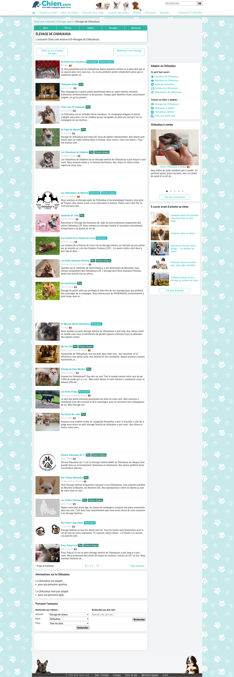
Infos (45, 28)
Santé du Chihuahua (162, 84)
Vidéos (90, 28)
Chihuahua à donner (162, 111)
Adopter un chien (48, 12)
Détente (137, 12)
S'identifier (196, 12)
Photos (68, 28)
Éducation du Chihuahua (164, 80)
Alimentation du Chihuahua (166, 92)
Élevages (113, 28)
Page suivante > (138, 565)
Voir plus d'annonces (175, 197)
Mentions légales (150, 675)
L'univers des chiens (118, 12)
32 (97, 565)
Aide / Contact (102, 675)
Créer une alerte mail (163, 115)
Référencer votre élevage (129, 50)
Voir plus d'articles (175, 290)
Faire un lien (131, 675)
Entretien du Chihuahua (164, 88)
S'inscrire (183, 12)
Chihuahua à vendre (162, 108)
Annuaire (164, 12)
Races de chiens (69, 12)
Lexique (117, 675)
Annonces (150, 12)
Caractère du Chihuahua (164, 76)
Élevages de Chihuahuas (165, 104)
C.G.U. (166, 675)
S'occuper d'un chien (93, 12)
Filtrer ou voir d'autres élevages (52, 52)
